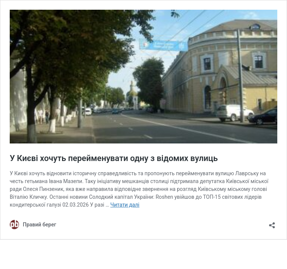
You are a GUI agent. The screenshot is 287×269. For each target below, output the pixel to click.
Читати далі (124, 205)
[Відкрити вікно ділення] (272, 223)
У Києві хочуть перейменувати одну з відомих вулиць (114, 158)
